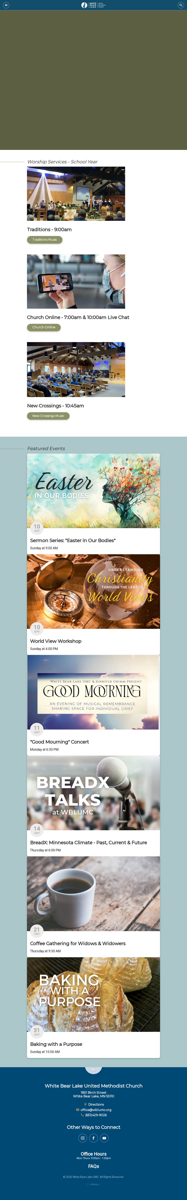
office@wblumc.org (93, 1110)
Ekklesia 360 (93, 1184)
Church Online (43, 327)
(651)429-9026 (93, 1115)
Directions (93, 1104)
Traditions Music (44, 240)
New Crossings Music (48, 416)
